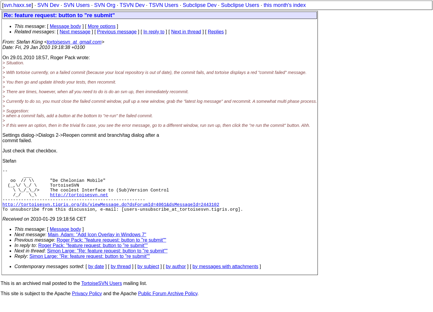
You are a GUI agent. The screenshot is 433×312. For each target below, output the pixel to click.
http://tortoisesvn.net (79, 202)
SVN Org (104, 5)
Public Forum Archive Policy (167, 304)
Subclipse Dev (199, 5)
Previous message (117, 31)
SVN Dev (48, 5)
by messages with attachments (225, 277)
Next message (75, 31)
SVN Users (76, 5)
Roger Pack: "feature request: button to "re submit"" (111, 250)
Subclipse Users (240, 5)
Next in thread (186, 31)
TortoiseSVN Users (101, 294)
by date (96, 277)
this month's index (285, 5)
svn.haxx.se (18, 5)
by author (176, 277)
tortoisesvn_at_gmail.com (74, 41)
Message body (65, 26)
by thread (121, 277)
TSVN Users (163, 5)
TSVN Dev (132, 5)
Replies (216, 31)
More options (102, 26)
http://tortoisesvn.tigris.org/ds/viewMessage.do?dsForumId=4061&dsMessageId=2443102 (110, 214)
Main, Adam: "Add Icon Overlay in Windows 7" (97, 245)
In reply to (153, 31)
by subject (148, 277)
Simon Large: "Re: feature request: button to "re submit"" (107, 261)
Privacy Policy (87, 304)
